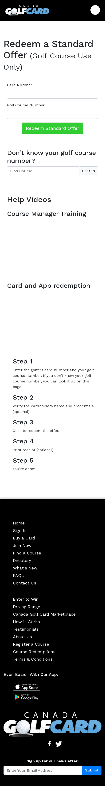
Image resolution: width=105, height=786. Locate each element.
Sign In (20, 530)
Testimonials (26, 629)
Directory (22, 560)
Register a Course (31, 644)
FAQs (18, 575)
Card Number (19, 85)
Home (19, 522)
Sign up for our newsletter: (53, 761)
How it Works (26, 621)
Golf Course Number (26, 105)
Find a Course (27, 552)
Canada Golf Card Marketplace (44, 614)
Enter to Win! (26, 599)
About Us (22, 636)
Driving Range (26, 606)
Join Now (22, 545)
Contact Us (24, 582)
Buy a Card (24, 537)
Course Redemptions (34, 651)
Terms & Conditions (33, 659)
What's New (25, 567)
